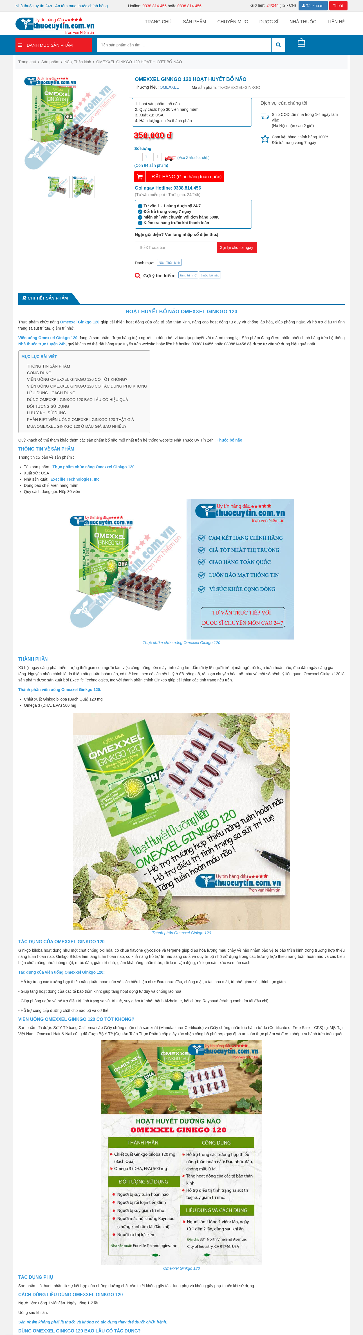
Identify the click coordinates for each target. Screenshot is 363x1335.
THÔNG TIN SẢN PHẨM (48, 366)
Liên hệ (336, 21)
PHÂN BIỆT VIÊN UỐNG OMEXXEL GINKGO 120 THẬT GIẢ (80, 419)
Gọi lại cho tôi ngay (236, 247)
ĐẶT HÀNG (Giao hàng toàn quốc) (186, 176)
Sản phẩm (194, 21)
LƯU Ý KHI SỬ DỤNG (46, 413)
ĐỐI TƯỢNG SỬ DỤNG (48, 406)
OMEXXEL (169, 87)
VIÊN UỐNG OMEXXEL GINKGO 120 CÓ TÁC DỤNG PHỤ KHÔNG (87, 386)
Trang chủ (158, 21)
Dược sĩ (268, 21)
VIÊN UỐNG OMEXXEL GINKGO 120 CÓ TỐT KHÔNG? (77, 379)
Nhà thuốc (303, 21)
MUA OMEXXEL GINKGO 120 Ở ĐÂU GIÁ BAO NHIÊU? (77, 426)
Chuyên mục (232, 21)
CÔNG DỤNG (39, 373)
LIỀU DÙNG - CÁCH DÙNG (51, 393)
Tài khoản (312, 5)
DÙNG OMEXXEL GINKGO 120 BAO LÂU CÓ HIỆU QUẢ (77, 399)
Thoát (338, 5)
